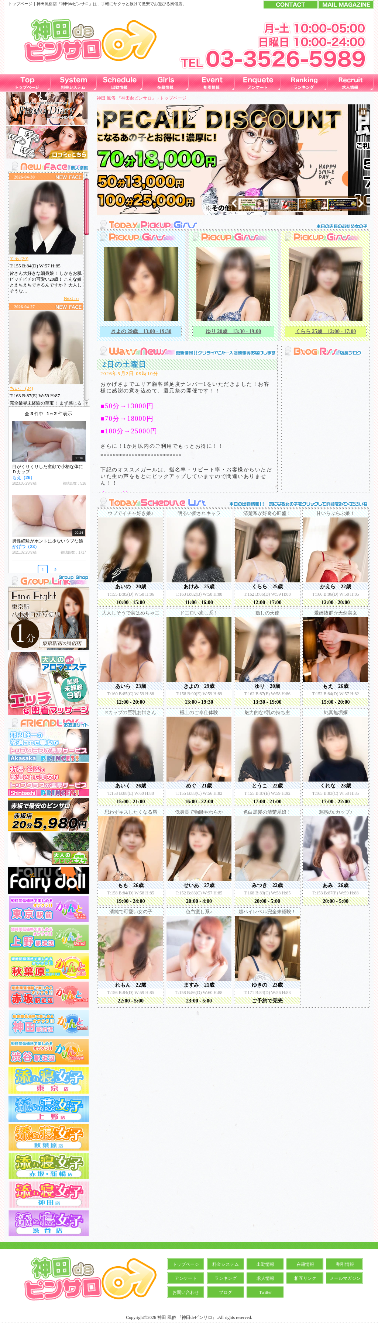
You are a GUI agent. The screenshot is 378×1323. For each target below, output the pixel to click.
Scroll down (86, 402)
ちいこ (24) (21, 388)
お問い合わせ (185, 1292)
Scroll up (86, 176)
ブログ (225, 1292)
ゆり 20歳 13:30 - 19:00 (233, 331)
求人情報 (265, 1278)
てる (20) (19, 258)
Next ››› (71, 298)
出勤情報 (265, 1264)
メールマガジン (345, 1278)
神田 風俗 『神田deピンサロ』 (126, 98)
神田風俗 (45, 3)
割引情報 (345, 1264)
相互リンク (305, 1278)
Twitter (265, 1292)
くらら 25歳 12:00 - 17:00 (325, 331)
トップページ (173, 98)
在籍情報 (305, 1264)
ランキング (225, 1278)
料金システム (225, 1264)
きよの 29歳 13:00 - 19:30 (141, 331)
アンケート (186, 1278)
